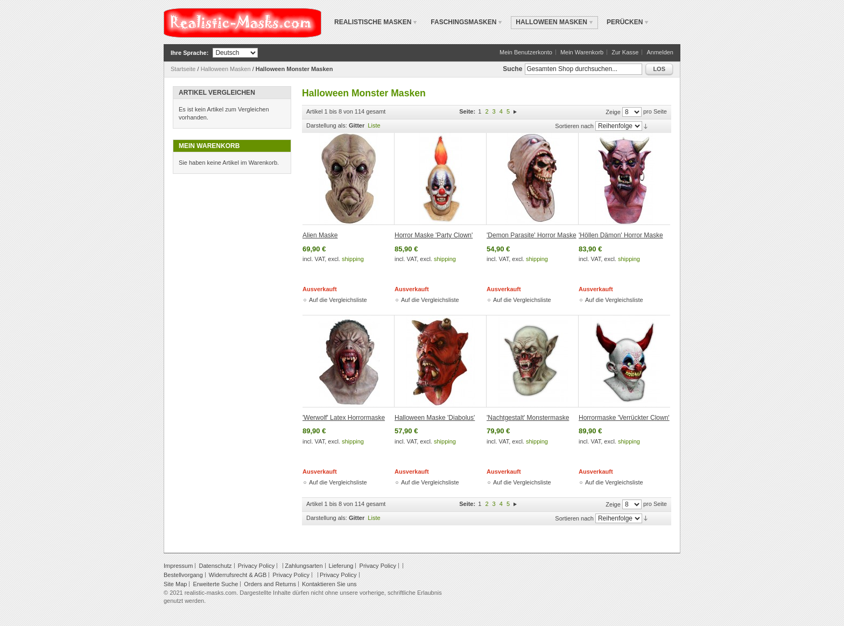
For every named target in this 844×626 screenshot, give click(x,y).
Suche (512, 69)
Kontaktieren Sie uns (329, 584)
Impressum (178, 565)
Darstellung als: (326, 125)
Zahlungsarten (303, 565)
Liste (374, 125)
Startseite (183, 69)
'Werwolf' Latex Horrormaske (344, 417)
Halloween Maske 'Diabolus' (435, 417)
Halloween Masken (226, 69)
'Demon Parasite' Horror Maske (531, 235)
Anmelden (659, 52)
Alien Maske (320, 235)
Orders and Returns (270, 584)
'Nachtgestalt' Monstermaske (528, 417)
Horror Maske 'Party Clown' (434, 235)
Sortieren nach (574, 126)
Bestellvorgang (183, 575)
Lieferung (341, 565)
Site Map (175, 584)
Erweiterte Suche (215, 584)
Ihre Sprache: (189, 53)
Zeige (613, 112)
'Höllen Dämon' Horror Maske (621, 235)
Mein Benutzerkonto (526, 52)
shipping (353, 259)
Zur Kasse (624, 52)
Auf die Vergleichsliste (338, 300)
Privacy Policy (256, 565)
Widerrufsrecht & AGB (238, 575)
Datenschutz (215, 565)
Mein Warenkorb (581, 52)
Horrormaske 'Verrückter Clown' (624, 417)
